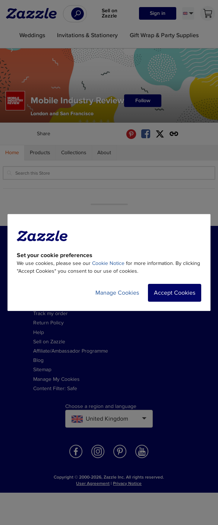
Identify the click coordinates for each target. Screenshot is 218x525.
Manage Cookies (117, 292)
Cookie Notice (108, 263)
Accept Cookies (174, 292)
